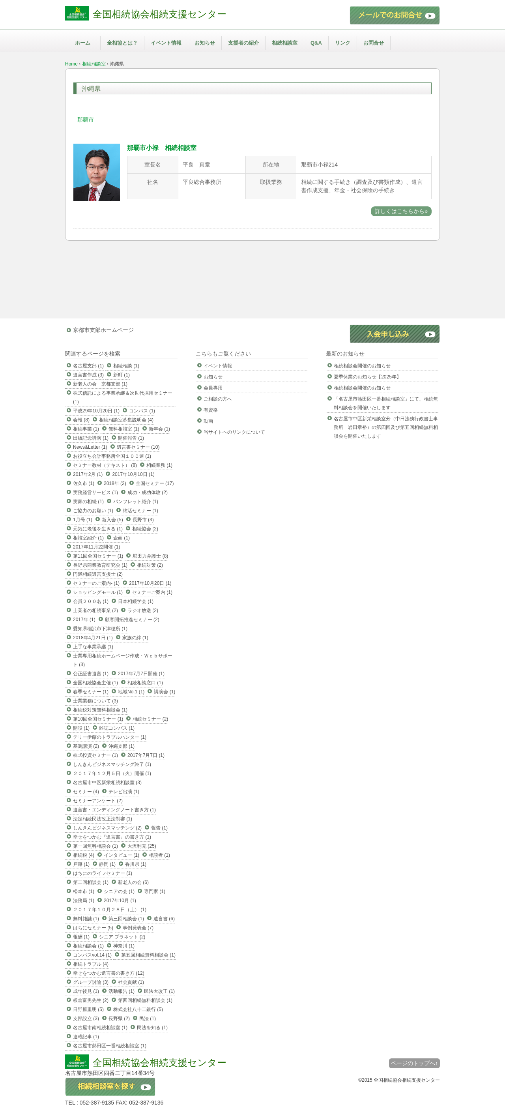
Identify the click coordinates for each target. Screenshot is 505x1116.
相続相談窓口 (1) (145, 682)
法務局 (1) (83, 900)
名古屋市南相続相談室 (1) (100, 1027)
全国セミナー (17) (155, 483)
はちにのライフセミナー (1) (102, 873)
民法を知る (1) (152, 1027)
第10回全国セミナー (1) (98, 719)
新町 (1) (121, 375)
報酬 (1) (81, 937)
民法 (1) (147, 1018)
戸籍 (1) (81, 864)
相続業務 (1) (159, 465)
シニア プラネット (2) (122, 937)
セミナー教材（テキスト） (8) (105, 465)
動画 (208, 421)
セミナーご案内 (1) (152, 592)
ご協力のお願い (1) (93, 510)
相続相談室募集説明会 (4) (126, 420)
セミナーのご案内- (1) (96, 583)
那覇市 (85, 119)
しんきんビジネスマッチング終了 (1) (112, 764)
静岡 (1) (107, 864)
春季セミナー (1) (90, 692)
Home (71, 64)
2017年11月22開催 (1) (96, 547)
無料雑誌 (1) (86, 918)
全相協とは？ (122, 43)
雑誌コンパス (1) (117, 728)
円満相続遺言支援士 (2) (98, 574)
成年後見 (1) (86, 991)
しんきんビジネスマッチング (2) (107, 828)
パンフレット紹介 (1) (135, 501)
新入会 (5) (112, 519)
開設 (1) (81, 728)
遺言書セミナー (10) (138, 447)
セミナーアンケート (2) (98, 800)
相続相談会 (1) (88, 946)
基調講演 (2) (86, 746)
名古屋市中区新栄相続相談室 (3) (107, 782)
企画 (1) (121, 538)
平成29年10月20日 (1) (96, 411)
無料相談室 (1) (123, 429)
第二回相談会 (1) (90, 882)
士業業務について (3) (95, 701)
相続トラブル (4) (90, 964)
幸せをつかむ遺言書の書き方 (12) (108, 973)
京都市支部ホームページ (103, 330)
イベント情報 (166, 43)
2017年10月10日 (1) (133, 474)
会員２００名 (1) (90, 601)
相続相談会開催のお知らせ (362, 366)
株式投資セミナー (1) (95, 755)
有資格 (211, 410)
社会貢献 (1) (131, 982)
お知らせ (205, 43)
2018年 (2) (115, 483)
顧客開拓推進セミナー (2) (132, 619)
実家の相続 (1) (88, 501)
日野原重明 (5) (88, 1009)
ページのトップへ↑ (414, 1063)
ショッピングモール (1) (98, 592)
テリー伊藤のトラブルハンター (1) (109, 737)
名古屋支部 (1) (88, 366)
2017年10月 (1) (120, 900)
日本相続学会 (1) (135, 601)
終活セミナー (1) (140, 510)
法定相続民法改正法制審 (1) (102, 819)
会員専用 (213, 388)
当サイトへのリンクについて (234, 432)
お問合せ (373, 43)
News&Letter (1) (90, 447)
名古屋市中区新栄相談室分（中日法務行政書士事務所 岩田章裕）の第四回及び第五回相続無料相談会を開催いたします (386, 427)
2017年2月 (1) (88, 474)
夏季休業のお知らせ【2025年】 (367, 377)
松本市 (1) (83, 891)
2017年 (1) (84, 619)
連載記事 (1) (86, 1036)
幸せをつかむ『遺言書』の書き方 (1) (112, 837)
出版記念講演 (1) (90, 438)
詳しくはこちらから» (401, 211)
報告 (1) (159, 828)
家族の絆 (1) (135, 637)
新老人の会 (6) (133, 882)
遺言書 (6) (164, 918)
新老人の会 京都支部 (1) (100, 384)
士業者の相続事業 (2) (95, 610)
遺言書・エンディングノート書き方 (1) (114, 810)
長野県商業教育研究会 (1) (100, 565)
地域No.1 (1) (131, 692)
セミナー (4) (86, 791)
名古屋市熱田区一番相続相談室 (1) (109, 1046)
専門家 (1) (154, 891)
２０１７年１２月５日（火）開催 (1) (112, 773)
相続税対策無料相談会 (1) (100, 710)
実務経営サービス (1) (95, 492)
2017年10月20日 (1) (150, 583)
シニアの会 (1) (119, 891)
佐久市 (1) (83, 483)
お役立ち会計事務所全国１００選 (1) (112, 456)
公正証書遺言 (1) (90, 673)
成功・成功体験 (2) (147, 492)
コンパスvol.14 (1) (92, 955)
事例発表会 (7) (138, 928)
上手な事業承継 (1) (93, 647)
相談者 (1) (159, 855)
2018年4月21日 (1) (93, 637)
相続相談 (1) (126, 366)
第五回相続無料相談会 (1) (148, 955)
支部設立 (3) (86, 1018)
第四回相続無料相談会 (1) (145, 1000)
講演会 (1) (164, 692)
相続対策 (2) (150, 565)
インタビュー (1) (121, 855)
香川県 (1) (135, 864)
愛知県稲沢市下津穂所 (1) (100, 628)
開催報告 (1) (131, 438)
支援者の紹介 (243, 43)
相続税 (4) (83, 855)
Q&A (316, 43)
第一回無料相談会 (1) (95, 846)
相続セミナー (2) (150, 719)
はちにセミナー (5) (93, 928)
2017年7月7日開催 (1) (141, 673)
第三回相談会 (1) (126, 918)
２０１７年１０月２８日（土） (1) (109, 909)
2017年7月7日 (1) (146, 755)
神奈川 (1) (124, 946)
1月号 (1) (82, 519)
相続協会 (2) (145, 529)
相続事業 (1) (86, 429)
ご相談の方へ (218, 399)
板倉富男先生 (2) (90, 1000)
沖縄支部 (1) (121, 746)
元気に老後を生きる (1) (98, 529)
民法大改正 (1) (159, 991)
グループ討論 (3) (90, 982)
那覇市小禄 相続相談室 (161, 147)
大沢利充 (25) (141, 846)
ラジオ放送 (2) (142, 610)
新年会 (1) (159, 429)
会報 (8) (81, 420)
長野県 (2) (119, 1018)
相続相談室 (284, 43)
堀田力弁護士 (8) (150, 556)
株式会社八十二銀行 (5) (138, 1009)
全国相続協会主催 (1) (95, 682)
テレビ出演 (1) (123, 791)
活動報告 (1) (121, 991)
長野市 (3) (143, 519)
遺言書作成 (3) (88, 375)
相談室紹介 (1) (88, 538)
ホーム (82, 43)
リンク (342, 43)
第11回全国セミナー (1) (98, 556)
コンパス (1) (142, 411)
